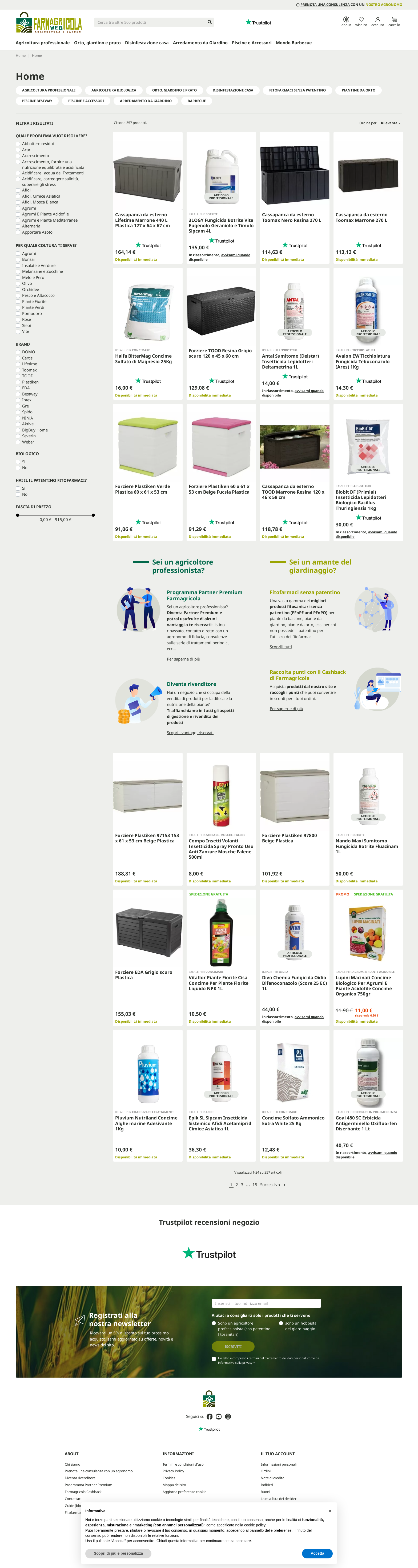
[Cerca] (154, 22)
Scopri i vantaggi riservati (190, 732)
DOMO (28, 351)
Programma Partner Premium (88, 1484)
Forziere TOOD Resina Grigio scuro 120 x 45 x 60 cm (220, 353)
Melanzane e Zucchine (42, 271)
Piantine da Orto (358, 90)
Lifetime (29, 363)
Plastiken (30, 382)
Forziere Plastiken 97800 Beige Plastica (289, 838)
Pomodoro (32, 313)
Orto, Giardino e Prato (174, 90)
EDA (26, 387)
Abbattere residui (38, 143)
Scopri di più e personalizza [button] (118, 1553)
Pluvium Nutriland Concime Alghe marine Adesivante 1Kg (146, 1123)
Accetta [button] (317, 1553)
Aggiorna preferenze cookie (184, 1491)
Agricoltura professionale (48, 90)
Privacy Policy (173, 1471)
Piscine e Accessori (86, 100)
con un (349, 4)
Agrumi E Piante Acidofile (45, 214)
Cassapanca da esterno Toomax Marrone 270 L (362, 217)
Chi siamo (72, 1464)
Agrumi (29, 208)
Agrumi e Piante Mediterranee (50, 220)
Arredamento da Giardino (146, 100)
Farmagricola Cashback (83, 1491)
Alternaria (31, 226)
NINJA (27, 418)
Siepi (26, 325)
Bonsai (28, 259)
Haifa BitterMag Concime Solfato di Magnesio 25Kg (143, 358)
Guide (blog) (74, 1505)
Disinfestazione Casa (233, 90)
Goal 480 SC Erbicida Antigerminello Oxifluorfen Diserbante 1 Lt (366, 1123)
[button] (330, 1511)
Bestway (30, 394)
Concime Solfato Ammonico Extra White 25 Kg (293, 1120)
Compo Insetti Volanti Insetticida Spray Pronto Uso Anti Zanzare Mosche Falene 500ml (221, 849)
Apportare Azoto (37, 232)
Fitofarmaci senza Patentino (297, 90)
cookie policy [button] (254, 1525)
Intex (26, 399)
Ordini (266, 1471)
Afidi (26, 190)
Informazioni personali (278, 1464)
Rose (26, 319)
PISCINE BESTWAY (37, 100)
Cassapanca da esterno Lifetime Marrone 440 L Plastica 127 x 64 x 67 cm (142, 220)
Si (23, 461)
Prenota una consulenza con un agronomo (99, 1471)
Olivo (27, 283)
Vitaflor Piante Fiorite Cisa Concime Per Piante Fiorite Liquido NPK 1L (218, 982)
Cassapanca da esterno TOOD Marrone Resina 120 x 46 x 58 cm (293, 491)
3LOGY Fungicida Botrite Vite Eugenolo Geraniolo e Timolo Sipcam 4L (221, 225)
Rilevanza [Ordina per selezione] (391, 123)
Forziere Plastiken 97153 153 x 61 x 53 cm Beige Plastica (147, 838)
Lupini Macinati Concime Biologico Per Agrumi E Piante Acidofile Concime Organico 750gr (364, 985)
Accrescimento (35, 155)
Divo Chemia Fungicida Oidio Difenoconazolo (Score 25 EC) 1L (294, 982)
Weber (28, 442)
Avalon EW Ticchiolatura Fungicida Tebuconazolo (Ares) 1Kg (363, 361)
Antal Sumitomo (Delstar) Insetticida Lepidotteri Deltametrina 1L (290, 361)
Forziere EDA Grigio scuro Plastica (143, 975)
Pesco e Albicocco (38, 295)
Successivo (273, 1184)
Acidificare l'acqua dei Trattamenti (53, 172)
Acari (26, 149)
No (24, 467)
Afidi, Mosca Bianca (40, 202)
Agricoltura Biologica (113, 90)
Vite (25, 331)
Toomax (29, 370)
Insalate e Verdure (38, 265)
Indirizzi (267, 1484)
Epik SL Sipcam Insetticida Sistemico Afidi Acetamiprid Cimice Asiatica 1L (220, 1123)
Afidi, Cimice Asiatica (41, 196)
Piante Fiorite (34, 301)
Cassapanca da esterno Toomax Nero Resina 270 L (291, 217)
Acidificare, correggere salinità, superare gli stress (50, 181)
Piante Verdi (33, 307)
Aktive (28, 423)
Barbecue (197, 100)
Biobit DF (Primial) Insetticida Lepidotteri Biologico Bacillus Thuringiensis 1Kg (361, 500)
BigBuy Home (35, 430)
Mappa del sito (174, 1484)
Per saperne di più (183, 659)
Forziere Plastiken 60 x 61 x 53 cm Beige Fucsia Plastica (219, 489)
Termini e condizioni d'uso (183, 1464)
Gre (25, 406)
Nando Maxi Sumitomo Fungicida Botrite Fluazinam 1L (367, 846)
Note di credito (272, 1477)
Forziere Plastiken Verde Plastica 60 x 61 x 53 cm (142, 489)
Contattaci (73, 1498)
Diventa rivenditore (80, 1477)
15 (254, 1184)
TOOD (28, 375)
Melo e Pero (33, 277)
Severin (29, 435)
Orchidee (30, 289)
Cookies (169, 1477)
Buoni (265, 1491)
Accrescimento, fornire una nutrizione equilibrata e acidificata (53, 164)
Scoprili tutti (281, 646)
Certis (27, 358)
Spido (27, 411)
